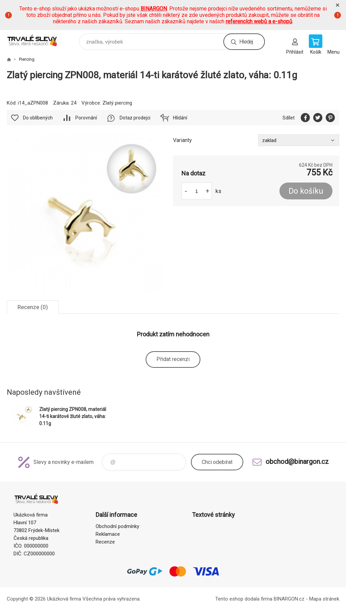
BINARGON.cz (289, 599)
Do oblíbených (38, 117)
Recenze (105, 542)
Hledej (246, 41)
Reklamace (108, 534)
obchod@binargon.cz (297, 462)
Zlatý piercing (117, 103)
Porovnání (86, 117)
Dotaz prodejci (135, 117)
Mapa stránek (324, 599)
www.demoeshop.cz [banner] (37, 40)
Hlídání (180, 117)
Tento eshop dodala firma (243, 599)
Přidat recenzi (173, 359)
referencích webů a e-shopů (259, 21)
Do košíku (306, 191)
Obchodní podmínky (117, 526)
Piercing (26, 59)
